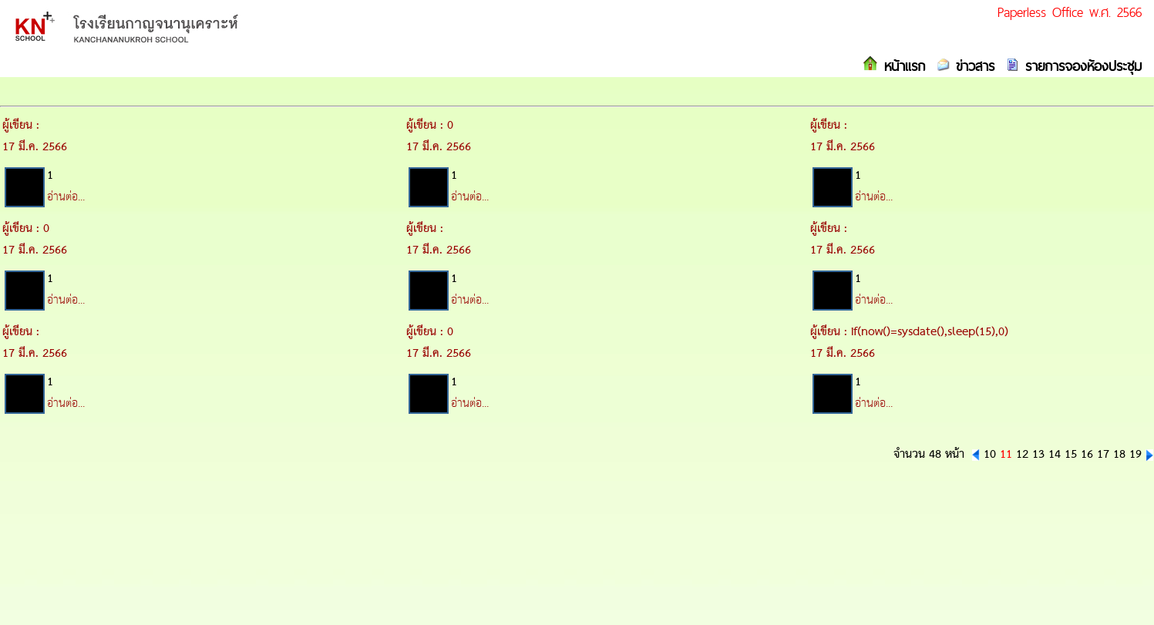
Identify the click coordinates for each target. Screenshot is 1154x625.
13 (1038, 454)
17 (1103, 454)
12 (1022, 454)
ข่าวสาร (972, 66)
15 (1071, 454)
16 (1087, 454)
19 (1135, 454)
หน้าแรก (901, 66)
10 (990, 454)
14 (1054, 454)
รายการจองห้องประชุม (1080, 66)
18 (1119, 454)
